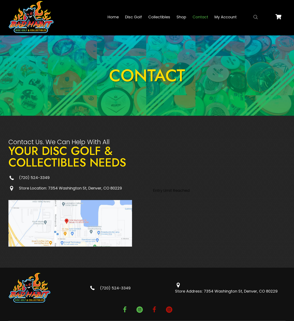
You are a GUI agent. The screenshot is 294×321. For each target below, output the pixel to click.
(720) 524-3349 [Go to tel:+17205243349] (34, 177)
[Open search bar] (256, 17)
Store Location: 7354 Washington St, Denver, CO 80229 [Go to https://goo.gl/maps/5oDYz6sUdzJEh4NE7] (70, 188)
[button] (125, 310)
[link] (113, 17)
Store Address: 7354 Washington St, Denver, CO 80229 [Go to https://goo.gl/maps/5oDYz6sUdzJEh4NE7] (226, 291)
